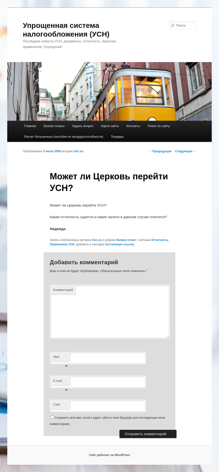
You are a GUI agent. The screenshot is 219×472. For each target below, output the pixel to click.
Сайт (56, 404)
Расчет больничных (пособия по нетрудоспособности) (63, 136)
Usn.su (78, 151)
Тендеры (117, 136)
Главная (30, 126)
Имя (60, 358)
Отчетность (160, 240)
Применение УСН (62, 244)
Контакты (133, 126)
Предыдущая (160, 151)
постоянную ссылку (119, 244)
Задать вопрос (82, 126)
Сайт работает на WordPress (109, 455)
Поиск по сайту (159, 126)
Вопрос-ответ (126, 240)
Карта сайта (109, 126)
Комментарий (63, 290)
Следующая (185, 151)
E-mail (60, 382)
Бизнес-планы (54, 126)
